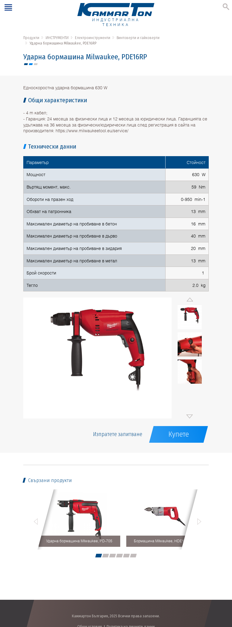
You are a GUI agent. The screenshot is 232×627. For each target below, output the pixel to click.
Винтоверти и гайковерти (138, 37)
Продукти (31, 37)
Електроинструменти (92, 37)
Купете (178, 434)
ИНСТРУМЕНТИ (57, 37)
